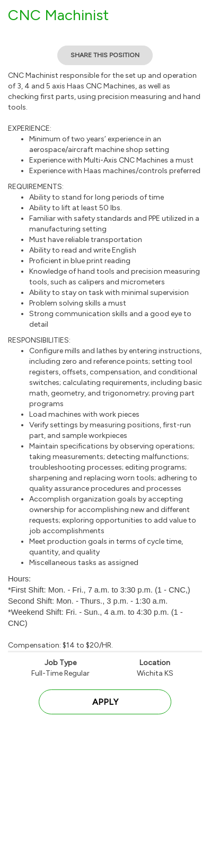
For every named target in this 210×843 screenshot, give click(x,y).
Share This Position (105, 55)
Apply (105, 702)
